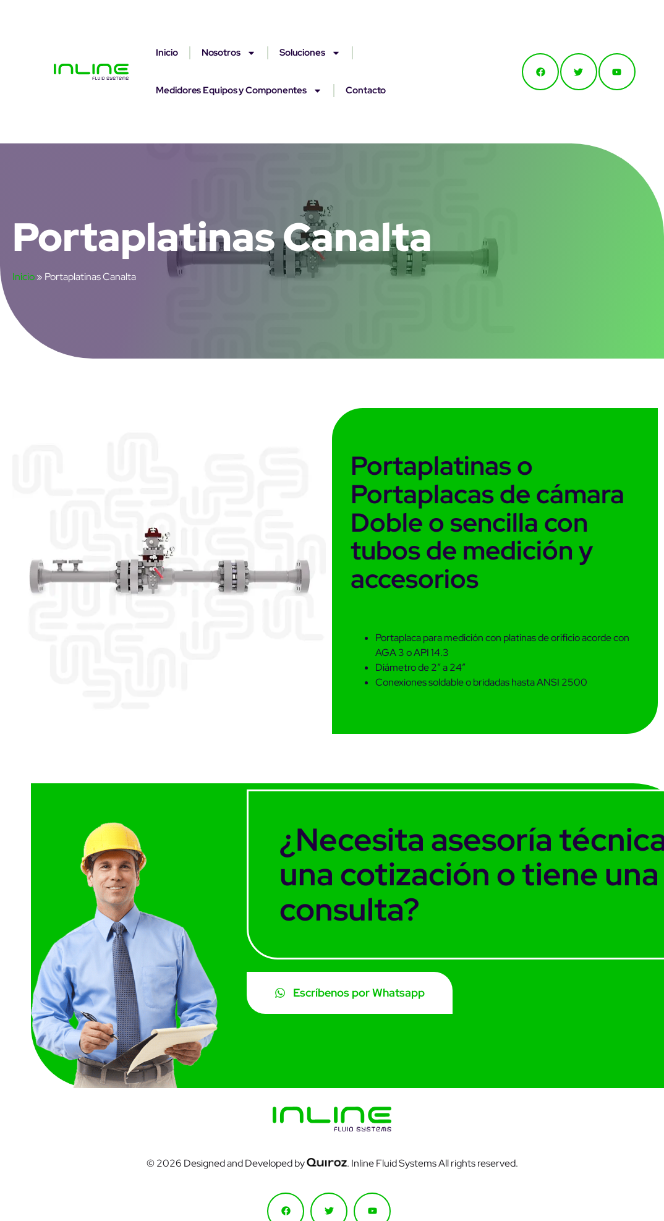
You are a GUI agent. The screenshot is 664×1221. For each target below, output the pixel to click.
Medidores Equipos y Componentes (239, 90)
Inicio (166, 52)
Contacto (366, 90)
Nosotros (229, 53)
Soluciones (310, 53)
